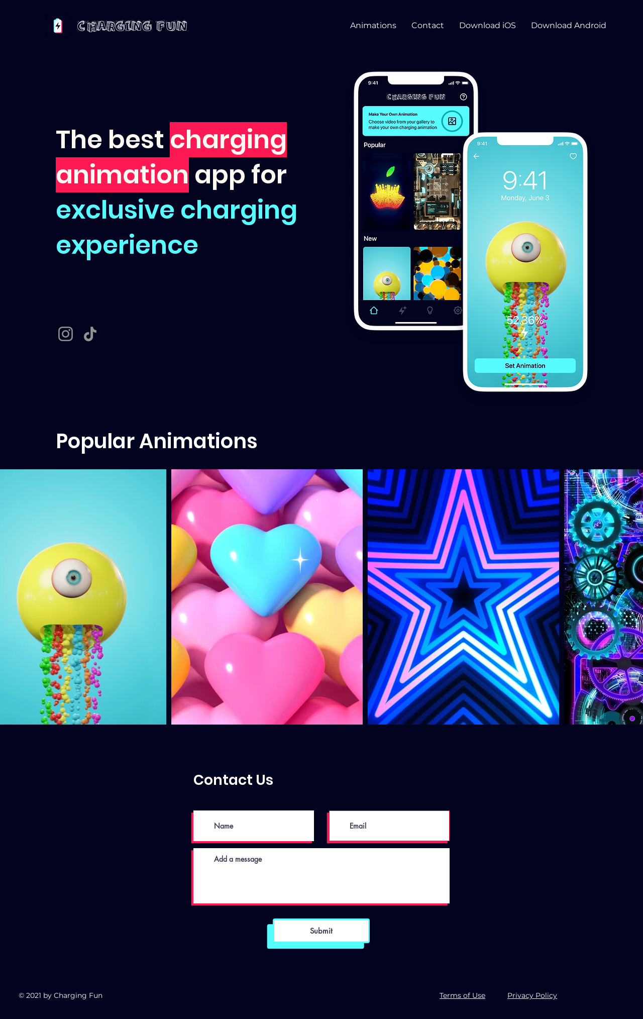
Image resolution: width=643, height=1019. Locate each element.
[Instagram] (65, 334)
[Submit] (321, 931)
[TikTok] (90, 334)
